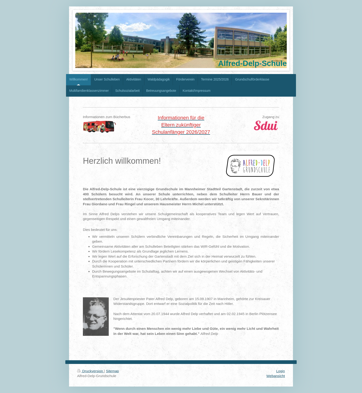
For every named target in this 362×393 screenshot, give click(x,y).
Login (280, 371)
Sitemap (112, 371)
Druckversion (90, 371)
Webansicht (275, 376)
